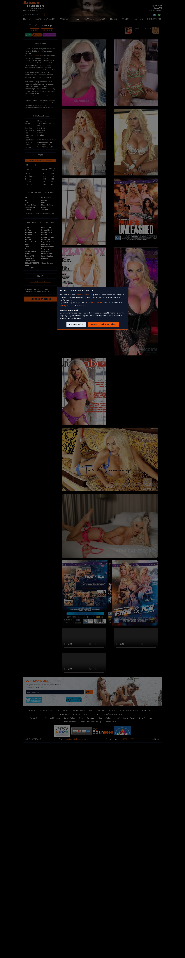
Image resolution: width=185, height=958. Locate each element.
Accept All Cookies (103, 324)
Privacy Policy (66, 305)
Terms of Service (95, 303)
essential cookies (82, 295)
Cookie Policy (82, 305)
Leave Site (76, 324)
